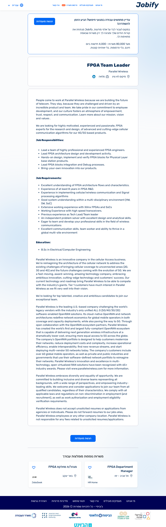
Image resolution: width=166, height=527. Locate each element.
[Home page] (147, 5)
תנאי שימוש (79, 500)
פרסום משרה (69, 5)
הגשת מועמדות (44, 21)
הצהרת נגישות (39, 500)
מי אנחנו (98, 5)
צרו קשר (55, 5)
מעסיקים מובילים (86, 5)
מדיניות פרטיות (60, 500)
